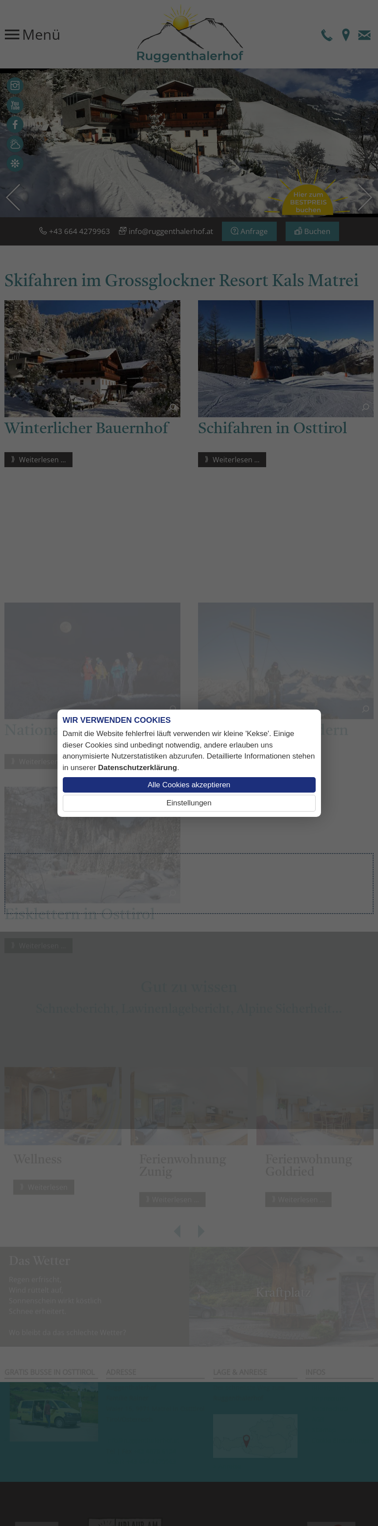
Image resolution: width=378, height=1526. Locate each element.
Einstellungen (188, 803)
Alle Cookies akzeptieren (189, 785)
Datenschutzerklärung (137, 767)
